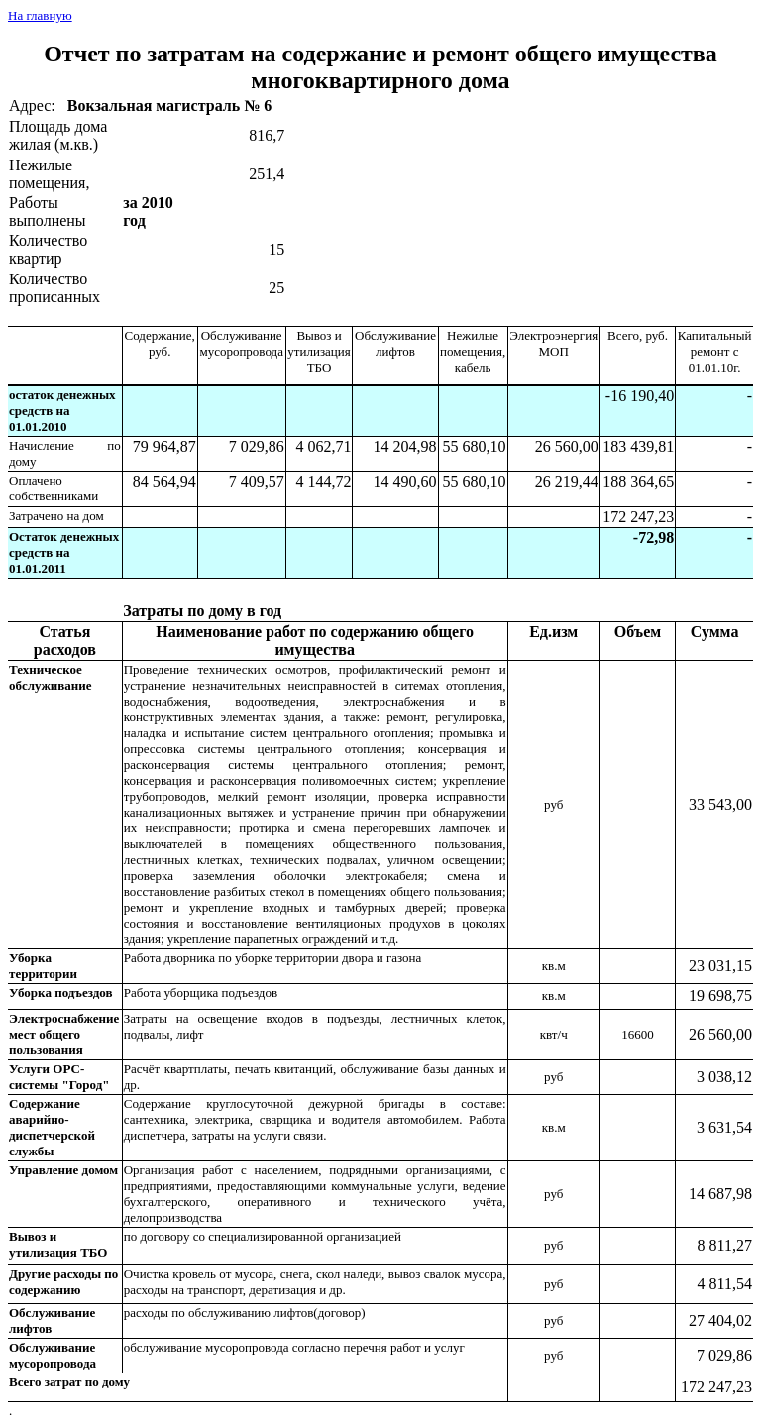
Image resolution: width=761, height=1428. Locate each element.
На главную (40, 15)
